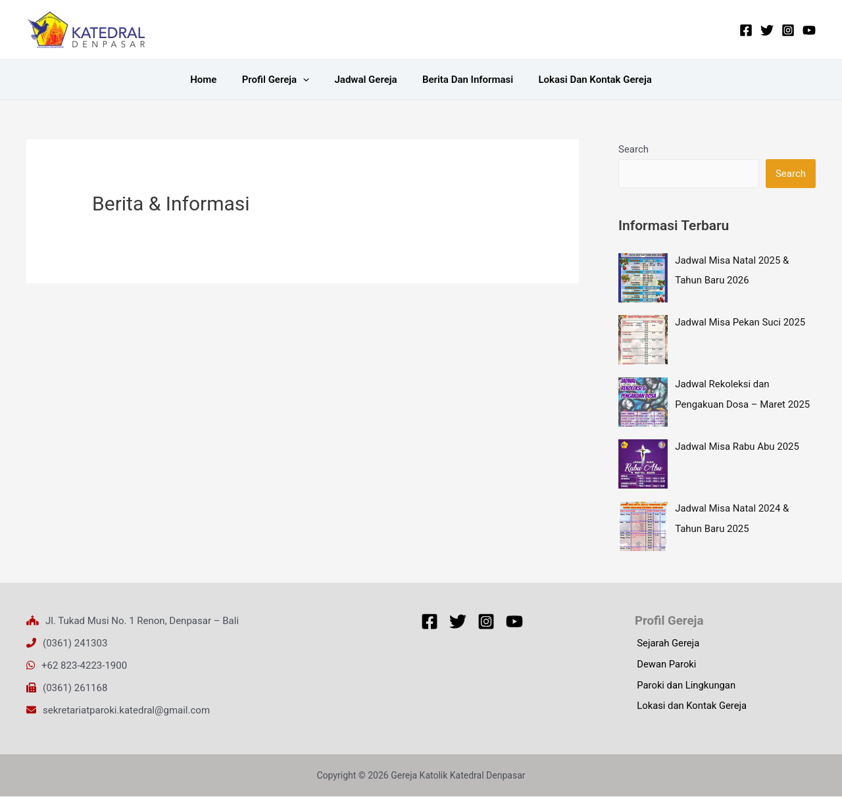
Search (633, 149)
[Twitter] (767, 30)
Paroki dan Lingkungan (685, 686)
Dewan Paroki (665, 665)
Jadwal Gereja (365, 79)
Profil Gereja (280, 79)
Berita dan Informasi (462, 79)
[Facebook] (746, 30)
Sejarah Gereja (666, 644)
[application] (308, 79)
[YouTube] (809, 30)
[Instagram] (788, 30)
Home (214, 79)
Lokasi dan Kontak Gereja (584, 79)
